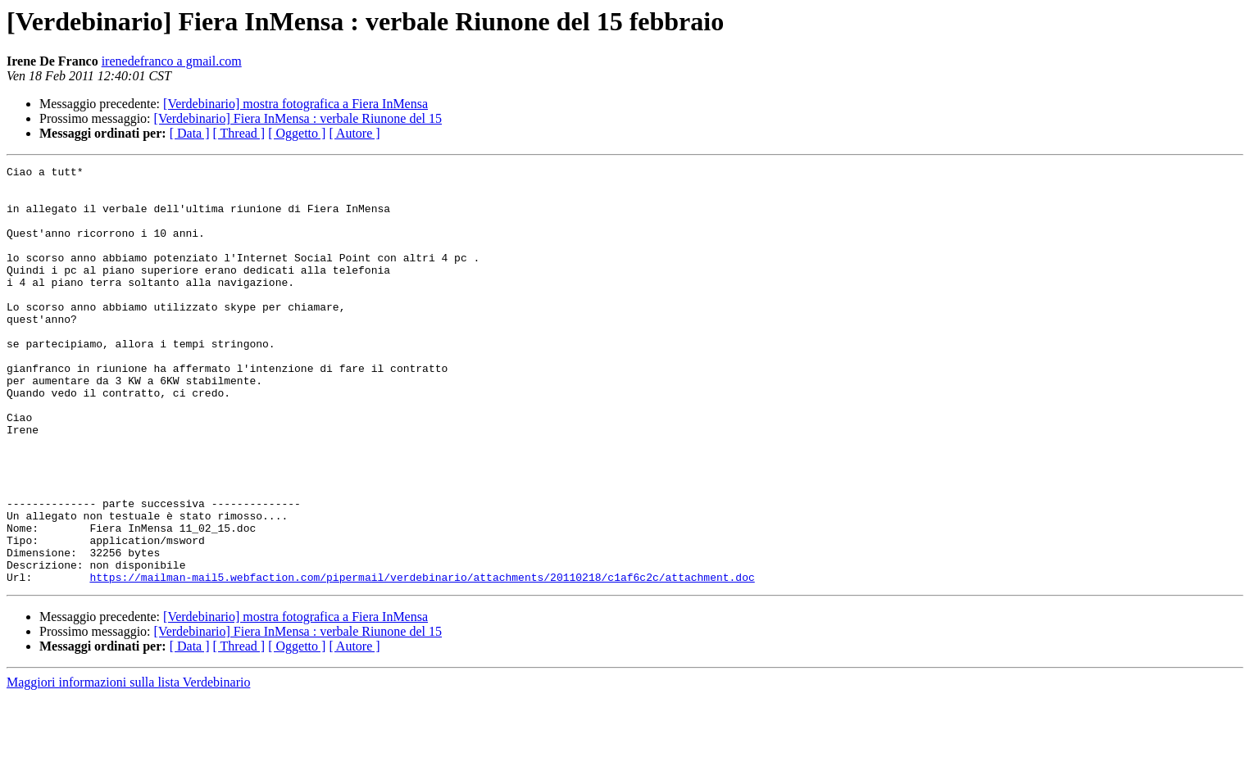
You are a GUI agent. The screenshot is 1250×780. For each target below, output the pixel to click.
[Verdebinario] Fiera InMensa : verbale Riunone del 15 (298, 118)
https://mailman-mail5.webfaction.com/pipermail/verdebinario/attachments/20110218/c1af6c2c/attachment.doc (421, 660)
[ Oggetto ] (296, 133)
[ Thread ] (239, 133)
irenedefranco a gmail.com (172, 61)
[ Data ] (190, 133)
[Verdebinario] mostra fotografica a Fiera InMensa (295, 104)
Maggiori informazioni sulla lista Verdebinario (128, 766)
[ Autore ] (354, 133)
